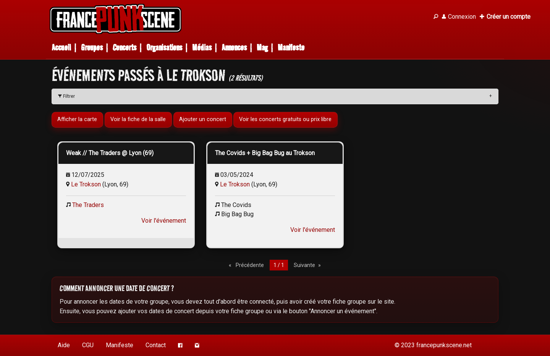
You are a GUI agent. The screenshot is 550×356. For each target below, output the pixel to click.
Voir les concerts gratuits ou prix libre (285, 119)
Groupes (92, 47)
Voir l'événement (163, 220)
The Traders (88, 205)
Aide (64, 345)
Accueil (61, 47)
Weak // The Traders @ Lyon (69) (110, 153)
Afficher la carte (77, 119)
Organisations (164, 47)
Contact (156, 345)
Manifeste (291, 47)
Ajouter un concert (202, 119)
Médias (202, 47)
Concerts (124, 47)
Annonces (234, 47)
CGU (88, 345)
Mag (262, 47)
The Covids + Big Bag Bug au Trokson (265, 153)
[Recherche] (436, 17)
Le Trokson (86, 184)
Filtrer (66, 96)
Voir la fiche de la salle (138, 119)
